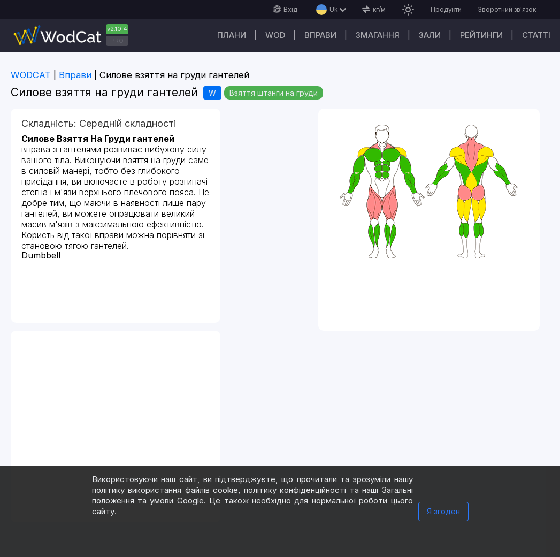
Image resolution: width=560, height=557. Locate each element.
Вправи (320, 35)
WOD (275, 35)
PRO (117, 40)
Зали (430, 35)
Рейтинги (481, 35)
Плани (231, 35)
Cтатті (536, 35)
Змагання (378, 35)
